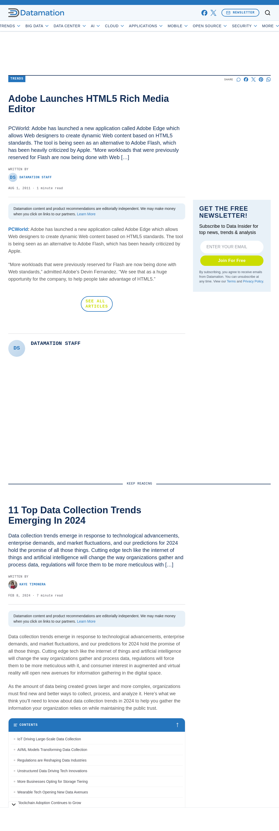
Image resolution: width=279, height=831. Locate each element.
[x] (213, 13)
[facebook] (204, 13)
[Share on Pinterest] (261, 79)
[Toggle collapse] (13, 804)
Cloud (130, 26)
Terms (231, 281)
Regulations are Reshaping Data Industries (52, 760)
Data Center (85, 26)
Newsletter (240, 12)
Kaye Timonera (27, 584)
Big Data (52, 26)
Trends (25, 26)
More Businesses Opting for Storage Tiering (52, 781)
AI (111, 26)
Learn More (86, 214)
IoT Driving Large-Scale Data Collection (49, 739)
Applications (161, 26)
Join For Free (232, 260)
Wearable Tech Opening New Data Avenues (52, 792)
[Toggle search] (267, 13)
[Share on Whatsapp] (268, 79)
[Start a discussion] (238, 79)
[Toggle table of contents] (97, 725)
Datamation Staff (30, 177)
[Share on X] (253, 79)
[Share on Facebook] (246, 79)
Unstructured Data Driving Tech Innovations (52, 771)
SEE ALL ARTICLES (96, 304)
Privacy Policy (253, 281)
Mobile (193, 26)
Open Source (225, 26)
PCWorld (18, 229)
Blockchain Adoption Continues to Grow (49, 803)
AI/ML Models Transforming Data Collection (53, 750)
